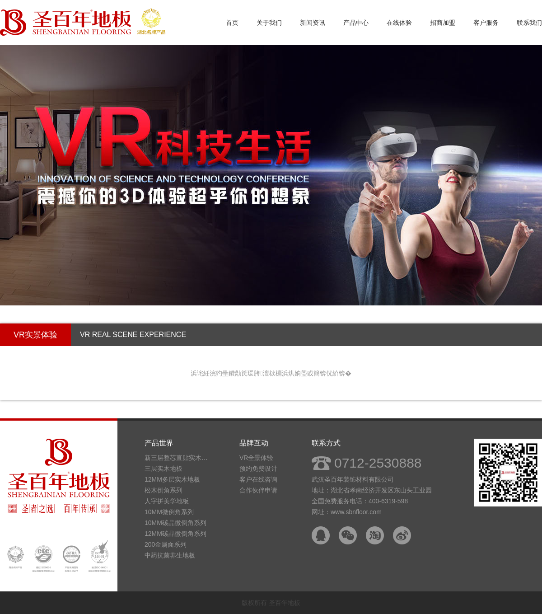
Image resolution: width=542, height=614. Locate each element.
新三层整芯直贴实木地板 (178, 457)
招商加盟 (442, 22)
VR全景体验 (256, 457)
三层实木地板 (163, 468)
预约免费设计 (258, 468)
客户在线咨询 (258, 479)
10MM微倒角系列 (169, 512)
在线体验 (399, 22)
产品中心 (356, 22)
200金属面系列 (166, 544)
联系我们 (529, 22)
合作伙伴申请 (258, 490)
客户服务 (486, 22)
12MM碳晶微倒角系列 (175, 533)
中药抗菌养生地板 (170, 555)
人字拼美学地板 (167, 501)
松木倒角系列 (163, 490)
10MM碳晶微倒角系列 (175, 522)
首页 (232, 22)
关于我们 (269, 22)
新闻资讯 (312, 22)
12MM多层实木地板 (172, 479)
